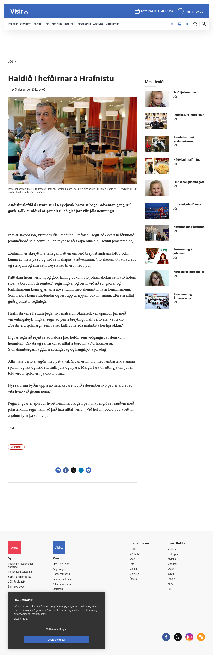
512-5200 (68, 564)
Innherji (174, 549)
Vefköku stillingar (33, 639)
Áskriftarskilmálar (67, 585)
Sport (135, 559)
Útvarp (136, 580)
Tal (171, 590)
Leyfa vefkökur (80, 639)
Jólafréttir (16, 447)
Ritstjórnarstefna (66, 579)
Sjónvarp (137, 575)
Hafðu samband (66, 574)
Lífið (135, 564)
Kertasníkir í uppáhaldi (188, 272)
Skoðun (137, 569)
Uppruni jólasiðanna (187, 204)
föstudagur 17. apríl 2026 (156, 12)
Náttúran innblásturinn (189, 227)
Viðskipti (137, 554)
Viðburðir (175, 564)
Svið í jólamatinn (184, 92)
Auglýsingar (63, 569)
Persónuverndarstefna (22, 573)
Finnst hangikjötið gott (188, 182)
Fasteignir (175, 554)
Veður (172, 569)
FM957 (173, 580)
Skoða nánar (21, 629)
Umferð (61, 595)
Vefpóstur (62, 600)
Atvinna (173, 559)
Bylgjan (173, 575)
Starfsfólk (62, 590)
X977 (172, 585)
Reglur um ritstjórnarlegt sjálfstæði (23, 566)
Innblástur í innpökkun (188, 115)
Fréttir (136, 549)
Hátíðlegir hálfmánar (187, 159)
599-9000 (20, 588)
